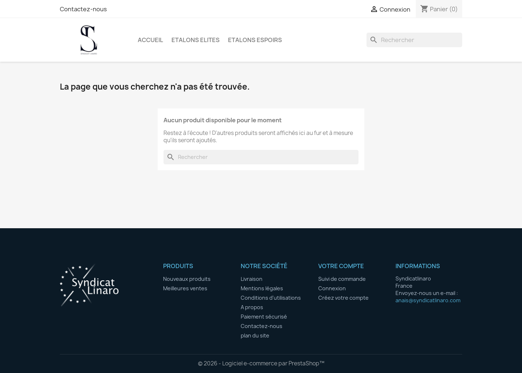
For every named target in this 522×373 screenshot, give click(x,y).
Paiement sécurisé (264, 316)
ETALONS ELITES (195, 40)
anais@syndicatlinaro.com (427, 300)
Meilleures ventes (185, 288)
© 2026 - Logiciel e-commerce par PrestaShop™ (261, 363)
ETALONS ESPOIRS (255, 40)
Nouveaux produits (187, 278)
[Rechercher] (414, 40)
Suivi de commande (342, 278)
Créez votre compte (343, 297)
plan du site (255, 335)
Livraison (251, 278)
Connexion (332, 288)
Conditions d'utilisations (271, 297)
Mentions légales (262, 288)
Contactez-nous (83, 9)
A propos (252, 307)
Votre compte (341, 266)
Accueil (150, 40)
